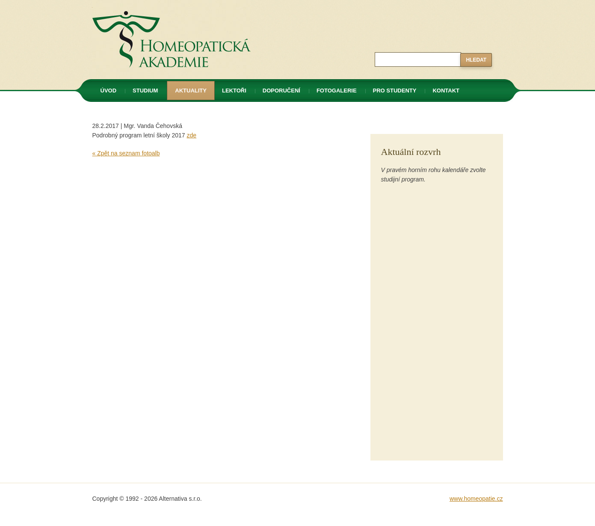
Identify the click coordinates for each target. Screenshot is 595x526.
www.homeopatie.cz (476, 498)
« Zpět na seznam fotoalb (126, 153)
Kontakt (445, 90)
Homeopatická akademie (125, 4)
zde (192, 135)
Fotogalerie (337, 90)
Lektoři (234, 90)
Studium (145, 90)
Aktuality (191, 90)
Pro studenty (395, 90)
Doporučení (281, 90)
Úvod (109, 90)
